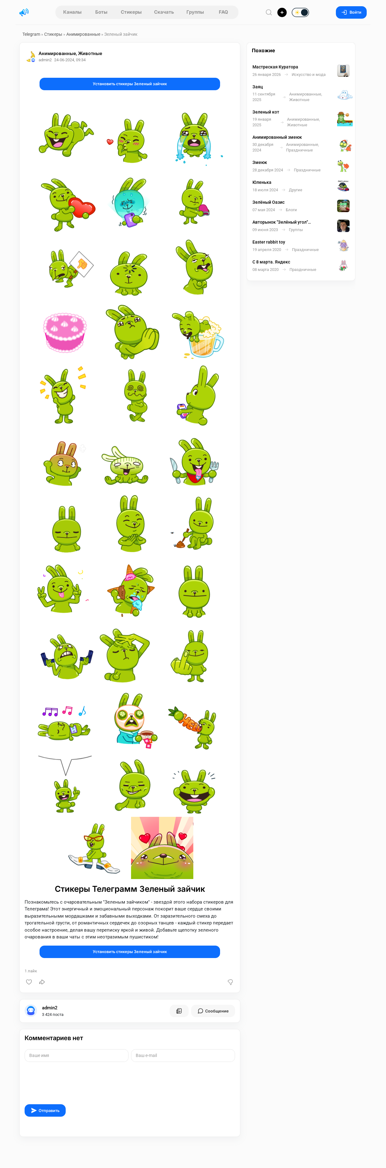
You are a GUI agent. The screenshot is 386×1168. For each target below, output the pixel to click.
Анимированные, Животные (70, 53)
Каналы (72, 12)
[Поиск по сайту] (269, 12)
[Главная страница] (24, 12)
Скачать (164, 12)
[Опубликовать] (282, 12)
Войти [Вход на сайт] (351, 12)
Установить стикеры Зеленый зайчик (130, 83)
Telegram (31, 34)
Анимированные (83, 34)
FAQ (223, 12)
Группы (195, 12)
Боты (101, 12)
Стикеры (131, 12)
